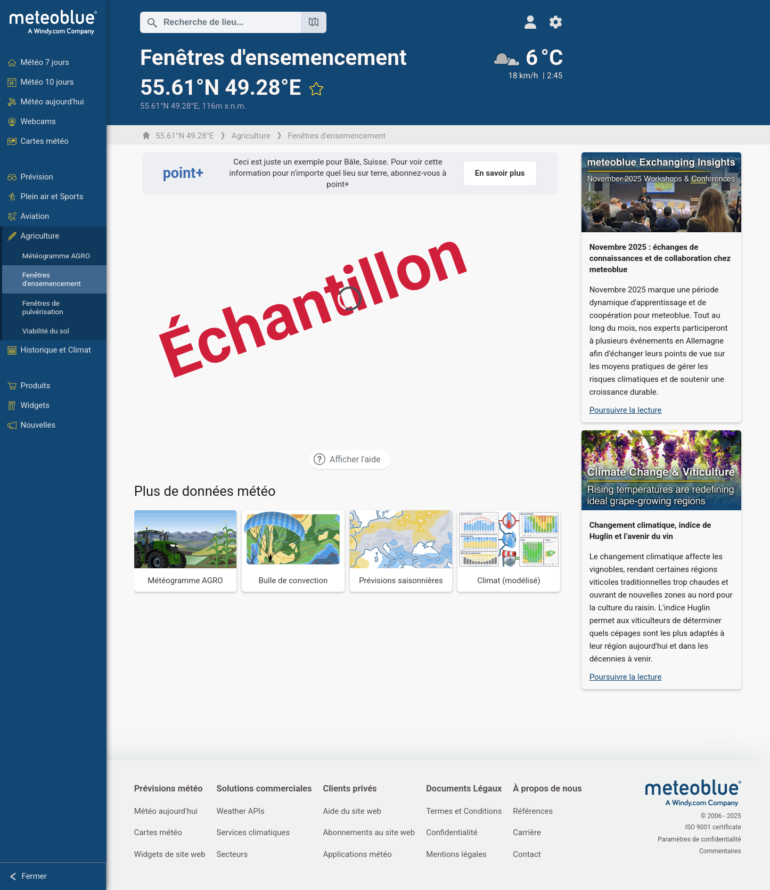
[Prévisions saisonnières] (401, 551)
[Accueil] (53, 22)
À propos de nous (551, 789)
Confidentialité (454, 833)
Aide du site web (354, 811)
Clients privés (352, 789)
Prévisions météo (169, 789)
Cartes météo (159, 833)
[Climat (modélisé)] (509, 551)
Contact (531, 855)
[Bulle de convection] (294, 551)
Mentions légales (459, 855)
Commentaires (721, 850)
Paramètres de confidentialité (700, 839)
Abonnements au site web (371, 833)
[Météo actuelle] (521, 78)
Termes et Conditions (467, 811)
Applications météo (359, 855)
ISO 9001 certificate (714, 828)
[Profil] (524, 22)
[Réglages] (549, 22)
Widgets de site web (170, 855)
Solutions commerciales (265, 789)
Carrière (531, 833)
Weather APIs (242, 811)
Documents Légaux (467, 789)
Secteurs (233, 855)
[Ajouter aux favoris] (316, 88)
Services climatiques (254, 833)
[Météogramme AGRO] (186, 551)
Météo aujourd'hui (166, 811)
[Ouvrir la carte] (314, 22)
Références (537, 811)
